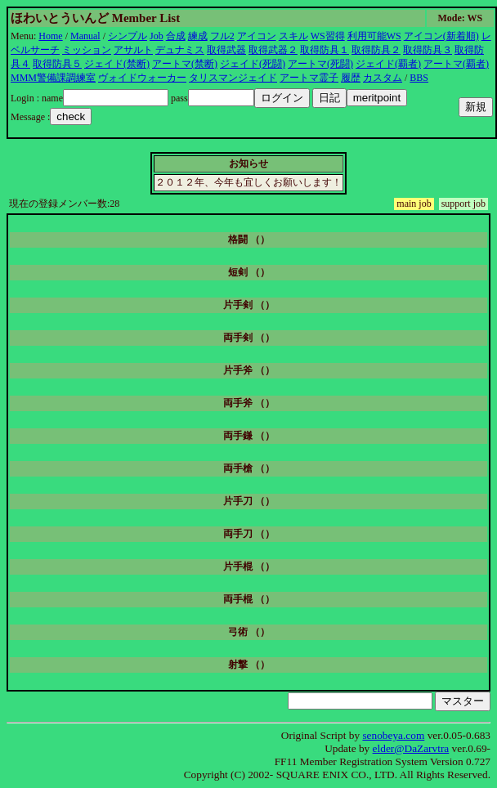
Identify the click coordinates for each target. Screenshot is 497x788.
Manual (85, 36)
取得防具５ (57, 63)
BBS (419, 77)
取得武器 (226, 50)
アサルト (133, 50)
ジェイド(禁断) (117, 63)
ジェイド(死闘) (252, 63)
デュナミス (179, 50)
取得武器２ (273, 50)
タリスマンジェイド (233, 77)
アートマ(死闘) (320, 63)
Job (156, 36)
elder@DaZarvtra (411, 748)
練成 (198, 36)
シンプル (127, 36)
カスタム (382, 77)
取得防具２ (376, 50)
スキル (293, 36)
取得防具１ (324, 50)
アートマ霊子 (309, 77)
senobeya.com (393, 735)
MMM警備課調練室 (53, 77)
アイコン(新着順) (441, 36)
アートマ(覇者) (456, 63)
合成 (176, 36)
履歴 (350, 77)
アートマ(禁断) (184, 63)
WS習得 (328, 36)
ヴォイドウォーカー (142, 77)
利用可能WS (374, 36)
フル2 (222, 36)
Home (50, 36)
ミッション (86, 50)
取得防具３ (427, 50)
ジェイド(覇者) (388, 63)
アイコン (256, 36)
